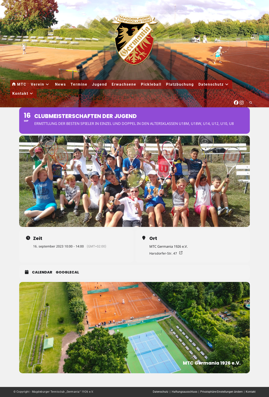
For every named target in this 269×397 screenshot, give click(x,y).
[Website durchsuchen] (251, 102)
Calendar (42, 272)
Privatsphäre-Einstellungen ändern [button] (221, 391)
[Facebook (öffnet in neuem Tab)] (236, 102)
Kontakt (251, 391)
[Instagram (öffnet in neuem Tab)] (242, 102)
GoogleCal (67, 272)
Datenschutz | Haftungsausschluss (175, 391)
